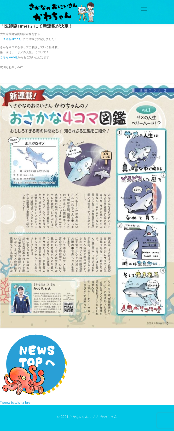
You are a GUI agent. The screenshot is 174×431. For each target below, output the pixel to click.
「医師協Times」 (11, 39)
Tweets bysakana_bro (15, 403)
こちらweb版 (9, 57)
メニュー (144, 9)
